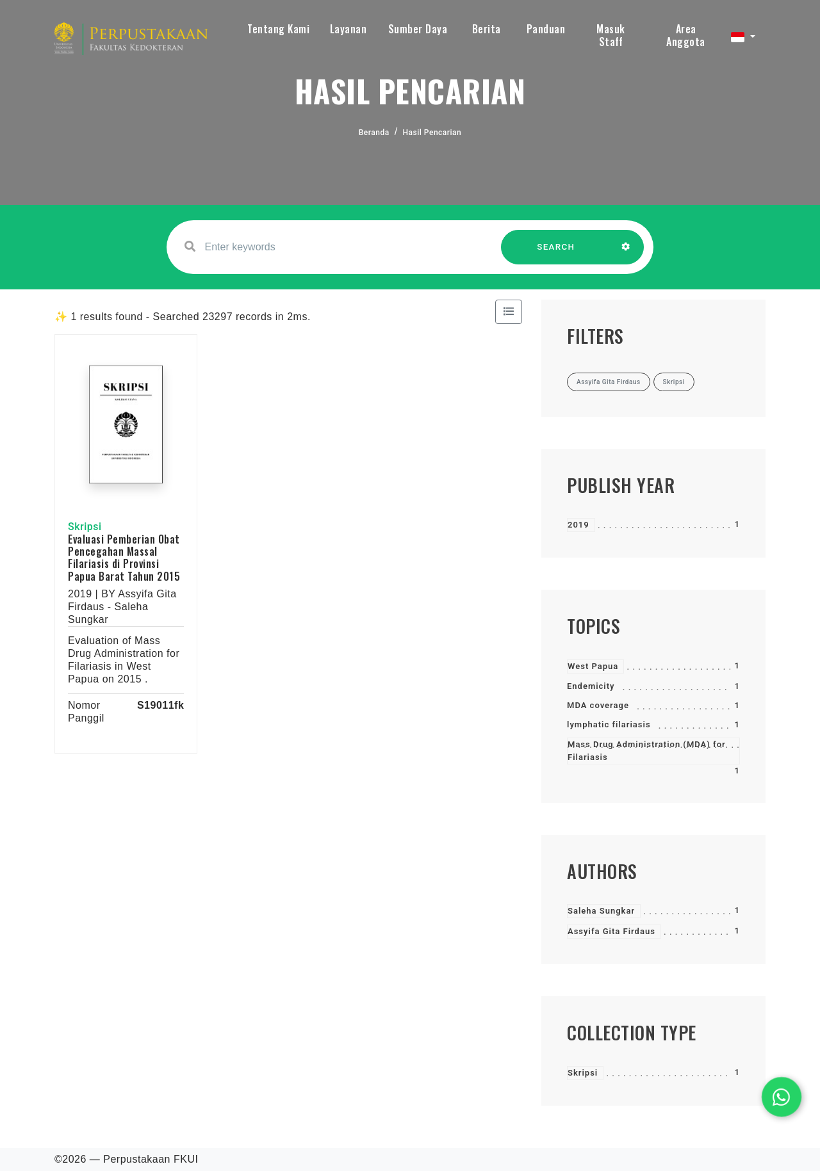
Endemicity (591, 686)
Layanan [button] (348, 28)
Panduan (546, 28)
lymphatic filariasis (609, 724)
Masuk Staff (610, 35)
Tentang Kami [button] (278, 28)
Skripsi (583, 1073)
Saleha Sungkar (601, 911)
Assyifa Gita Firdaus (611, 931)
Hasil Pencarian (432, 132)
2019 (578, 524)
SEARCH (556, 253)
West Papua (593, 666)
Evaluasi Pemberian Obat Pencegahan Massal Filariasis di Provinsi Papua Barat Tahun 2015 (124, 557)
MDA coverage (598, 705)
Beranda (374, 132)
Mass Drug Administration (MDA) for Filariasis (647, 750)
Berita (486, 28)
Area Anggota (685, 35)
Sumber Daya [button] (418, 28)
